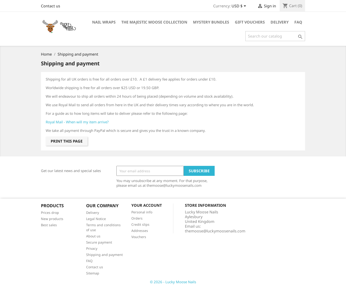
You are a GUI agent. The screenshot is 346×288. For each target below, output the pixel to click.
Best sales (49, 225)
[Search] (275, 36)
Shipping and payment (104, 254)
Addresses (139, 230)
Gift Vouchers (250, 22)
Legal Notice (96, 218)
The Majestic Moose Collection (154, 22)
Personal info (141, 212)
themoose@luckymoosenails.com (215, 231)
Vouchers (138, 237)
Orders (137, 218)
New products (52, 218)
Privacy (91, 248)
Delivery (280, 22)
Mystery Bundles (211, 22)
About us (93, 236)
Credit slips (140, 224)
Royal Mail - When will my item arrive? (77, 122)
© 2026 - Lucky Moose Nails (173, 281)
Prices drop (50, 212)
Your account (146, 205)
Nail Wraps (104, 22)
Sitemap (92, 273)
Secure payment (99, 242)
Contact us (50, 6)
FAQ (298, 22)
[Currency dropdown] (240, 6)
